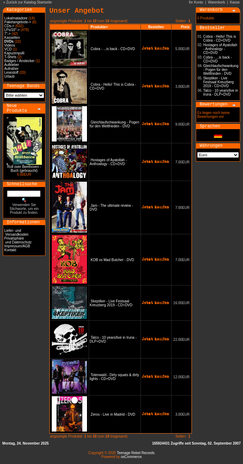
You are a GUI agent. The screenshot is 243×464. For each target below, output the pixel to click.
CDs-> (9, 26)
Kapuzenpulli (14, 53)
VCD (8, 49)
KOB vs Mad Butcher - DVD (112, 260)
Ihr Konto (196, 2)
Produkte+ (99, 27)
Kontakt (10, 250)
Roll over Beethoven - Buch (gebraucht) (24, 169)
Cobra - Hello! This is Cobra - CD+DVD (219, 38)
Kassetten (12, 38)
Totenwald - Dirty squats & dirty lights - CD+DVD (114, 377)
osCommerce (131, 457)
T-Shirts (10, 57)
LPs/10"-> (12, 30)
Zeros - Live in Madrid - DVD (113, 414)
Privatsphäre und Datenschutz (18, 240)
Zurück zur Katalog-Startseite (29, 2)
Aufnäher (11, 69)
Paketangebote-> (17, 22)
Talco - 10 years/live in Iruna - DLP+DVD (220, 92)
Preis (185, 27)
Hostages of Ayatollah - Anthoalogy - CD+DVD (108, 162)
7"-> (7, 34)
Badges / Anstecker (19, 61)
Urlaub (9, 76)
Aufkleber (11, 65)
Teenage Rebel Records (136, 453)
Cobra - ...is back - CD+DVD (113, 49)
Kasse (235, 2)
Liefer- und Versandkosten (16, 232)
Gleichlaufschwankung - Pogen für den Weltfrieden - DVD (114, 124)
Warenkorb (216, 2)
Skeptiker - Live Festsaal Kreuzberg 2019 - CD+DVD (111, 303)
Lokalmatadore (15, 18)
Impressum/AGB (17, 246)
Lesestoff (11, 72)
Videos (9, 45)
